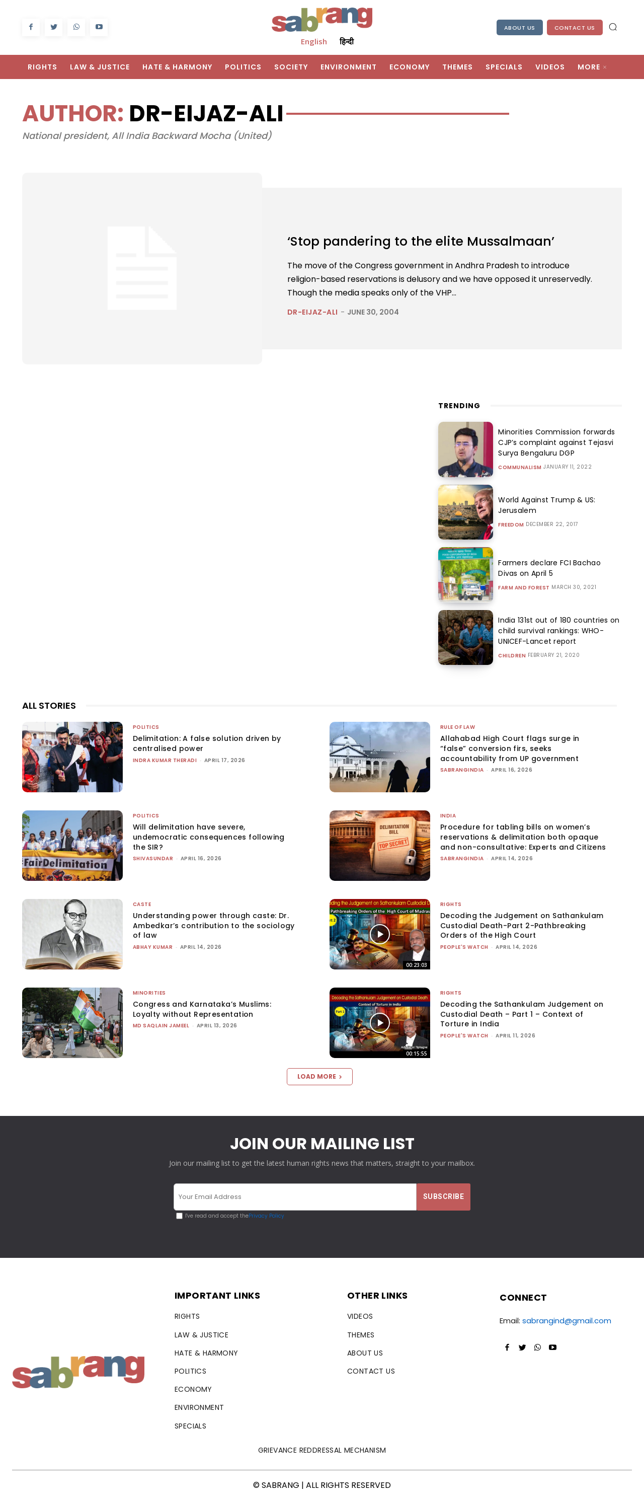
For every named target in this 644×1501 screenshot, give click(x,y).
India (448, 815)
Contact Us (574, 28)
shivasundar (153, 858)
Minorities (149, 993)
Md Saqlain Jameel (161, 1025)
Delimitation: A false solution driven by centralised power (207, 743)
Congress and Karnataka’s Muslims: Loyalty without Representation (202, 1009)
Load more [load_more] (319, 1076)
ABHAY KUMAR (153, 947)
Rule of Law (457, 727)
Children (512, 655)
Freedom (511, 525)
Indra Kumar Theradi (165, 760)
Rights (451, 904)
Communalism (520, 467)
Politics (146, 727)
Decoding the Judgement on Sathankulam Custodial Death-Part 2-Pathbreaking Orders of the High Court (522, 925)
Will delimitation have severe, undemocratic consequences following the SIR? (209, 837)
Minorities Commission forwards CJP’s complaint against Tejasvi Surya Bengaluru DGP (554, 442)
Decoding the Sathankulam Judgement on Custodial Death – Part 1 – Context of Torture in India (522, 1014)
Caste (142, 904)
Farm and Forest (524, 587)
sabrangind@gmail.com (566, 1320)
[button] (613, 27)
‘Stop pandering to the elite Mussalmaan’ (442, 240)
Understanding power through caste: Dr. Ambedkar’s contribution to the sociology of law (214, 925)
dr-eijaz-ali (312, 312)
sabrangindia (462, 770)
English (314, 41)
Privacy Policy (266, 1216)
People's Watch (464, 947)
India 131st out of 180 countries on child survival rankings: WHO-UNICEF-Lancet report (556, 630)
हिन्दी (347, 41)
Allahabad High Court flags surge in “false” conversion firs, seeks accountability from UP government (510, 748)
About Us (519, 28)
